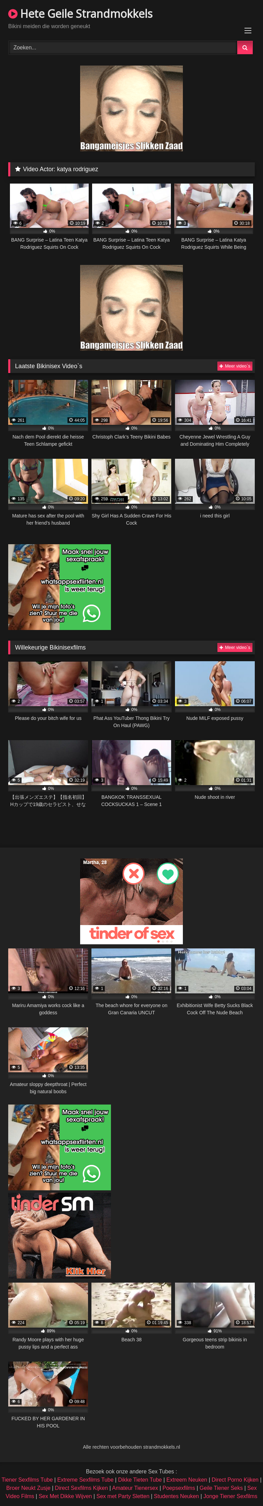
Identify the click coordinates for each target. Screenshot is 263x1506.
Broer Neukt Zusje (28, 1488)
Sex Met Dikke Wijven (65, 1496)
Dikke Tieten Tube (140, 1480)
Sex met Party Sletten (123, 1496)
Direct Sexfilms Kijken (81, 1488)
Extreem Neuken (186, 1480)
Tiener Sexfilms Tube (27, 1480)
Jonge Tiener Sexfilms (230, 1496)
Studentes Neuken (176, 1496)
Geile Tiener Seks (221, 1488)
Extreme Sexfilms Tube (85, 1480)
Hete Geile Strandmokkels (80, 13)
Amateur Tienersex (135, 1488)
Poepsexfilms (179, 1488)
